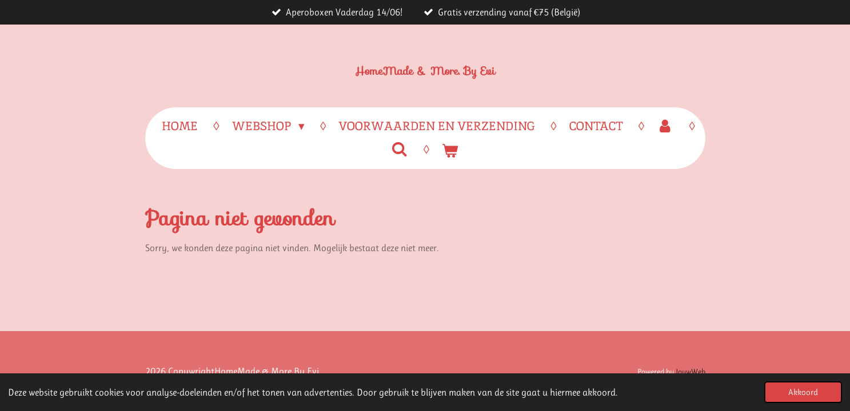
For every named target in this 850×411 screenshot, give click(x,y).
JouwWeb (690, 371)
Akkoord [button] (803, 392)
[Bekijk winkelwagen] (450, 150)
